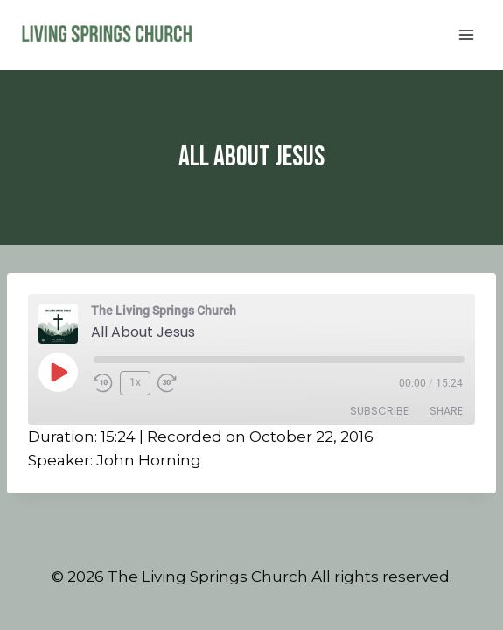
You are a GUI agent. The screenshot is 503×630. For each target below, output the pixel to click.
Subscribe (379, 410)
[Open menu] (466, 34)
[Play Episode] (57, 372)
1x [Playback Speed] (135, 382)
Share (446, 410)
